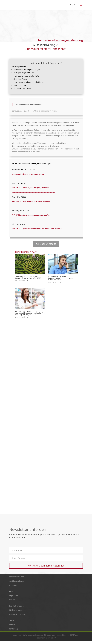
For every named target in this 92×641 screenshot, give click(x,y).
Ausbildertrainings (16, 581)
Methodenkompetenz (17, 610)
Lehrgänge (13, 585)
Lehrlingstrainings (16, 577)
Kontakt (12, 624)
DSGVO (12, 600)
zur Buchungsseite (46, 243)
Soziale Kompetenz (16, 606)
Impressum (13, 595)
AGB (11, 591)
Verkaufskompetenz (17, 614)
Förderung (13, 629)
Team (11, 620)
